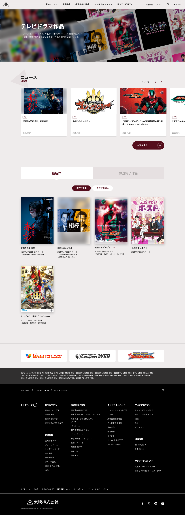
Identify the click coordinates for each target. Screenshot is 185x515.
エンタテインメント (42, 390)
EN (179, 4)
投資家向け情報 (78, 405)
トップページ (26, 390)
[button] (155, 82)
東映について (51, 405)
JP (174, 4)
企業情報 (49, 435)
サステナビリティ (143, 405)
